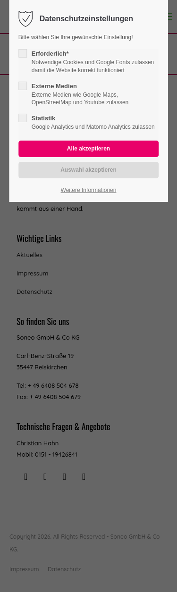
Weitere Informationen (89, 190)
